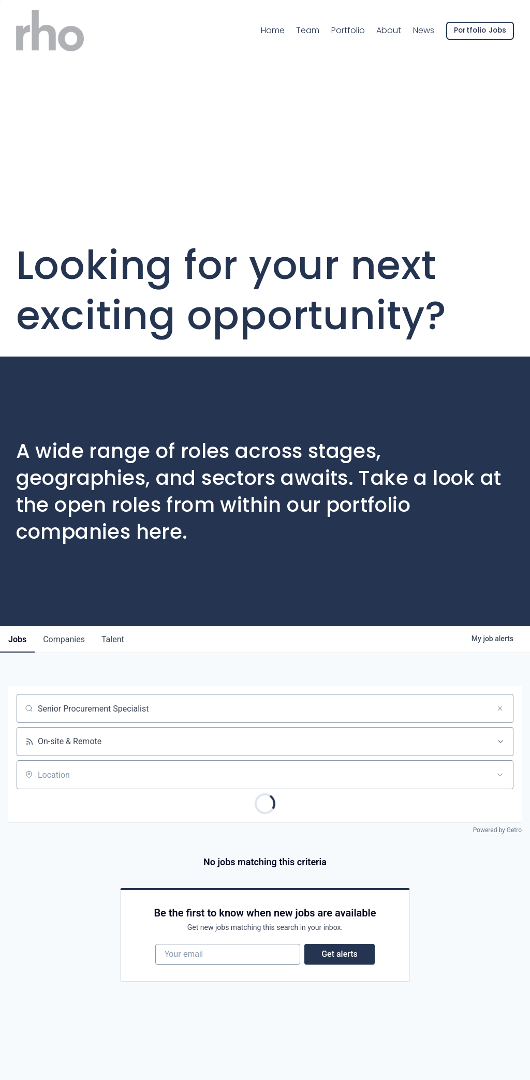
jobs (17, 639)
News (423, 30)
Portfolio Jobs (480, 30)
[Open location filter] (500, 774)
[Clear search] (500, 708)
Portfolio (348, 30)
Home (273, 30)
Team (307, 29)
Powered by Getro (497, 830)
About (388, 30)
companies (64, 639)
